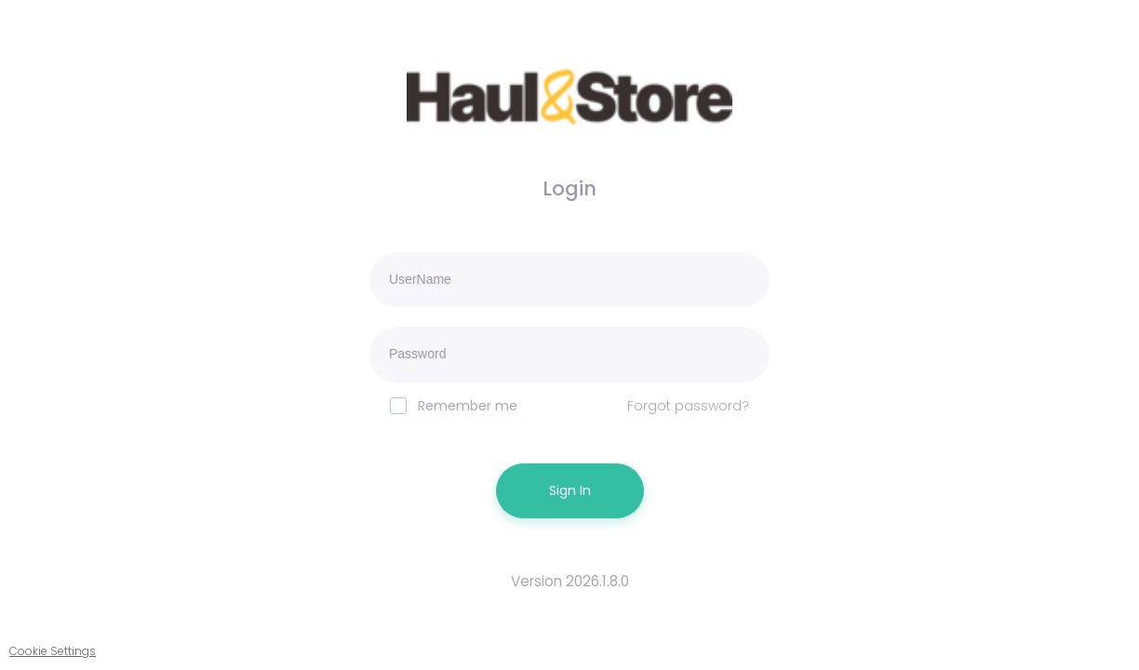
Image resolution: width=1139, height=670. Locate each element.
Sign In (570, 490)
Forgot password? (688, 405)
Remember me (453, 405)
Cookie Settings (52, 651)
